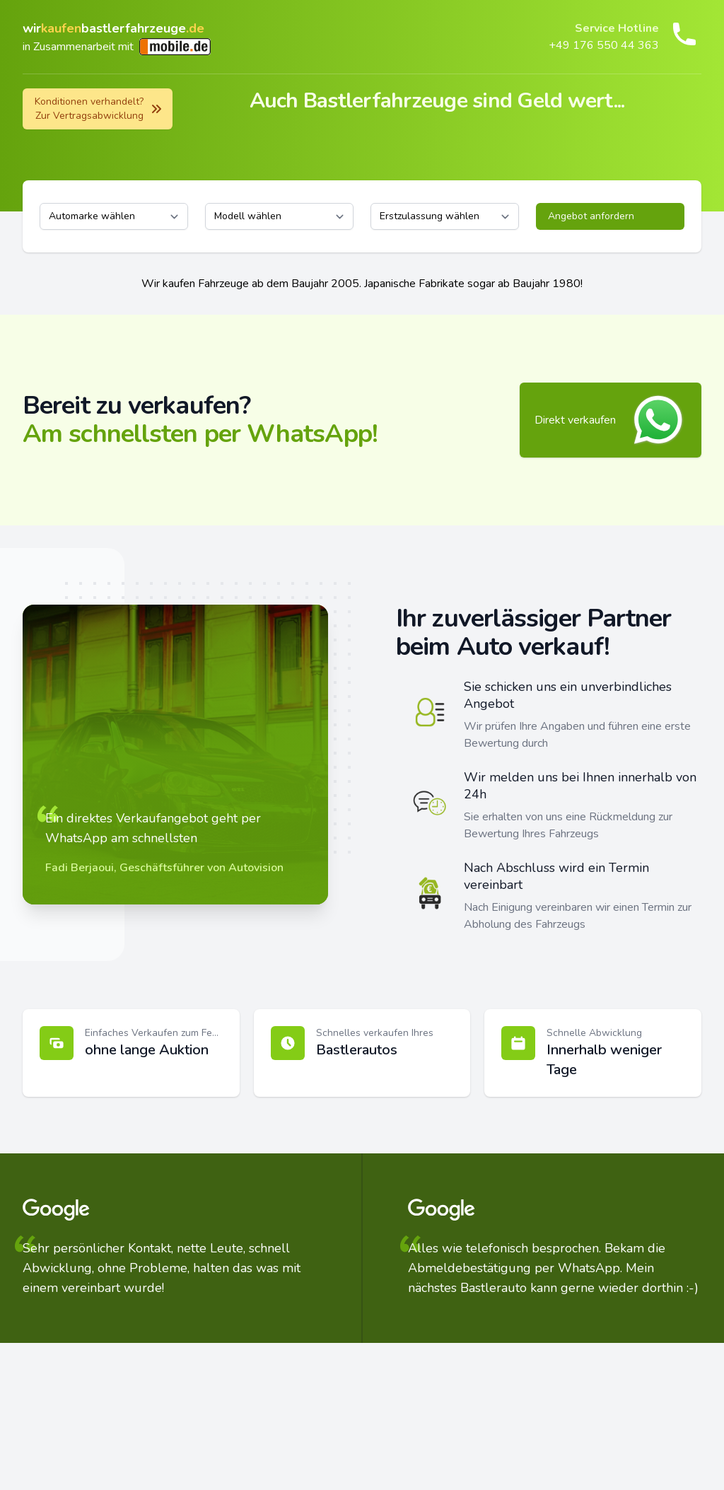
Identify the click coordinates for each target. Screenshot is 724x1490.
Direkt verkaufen (611, 420)
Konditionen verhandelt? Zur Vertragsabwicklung (99, 108)
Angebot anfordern (591, 216)
